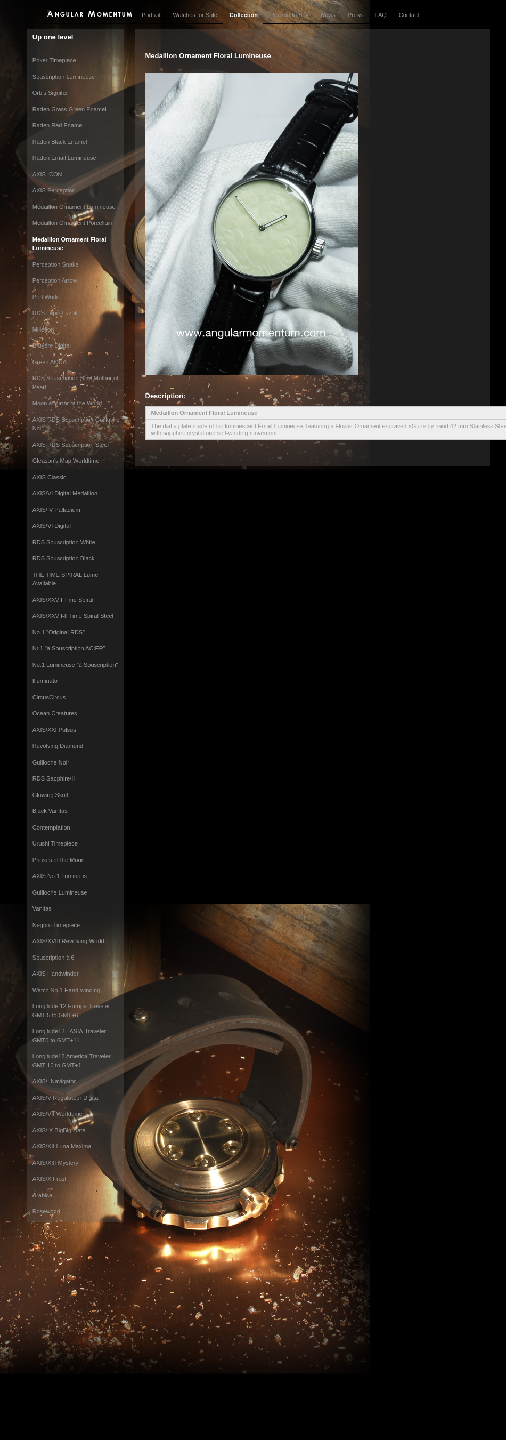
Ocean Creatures (54, 713)
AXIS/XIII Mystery (55, 1163)
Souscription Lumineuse (63, 77)
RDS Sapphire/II (53, 778)
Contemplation (51, 827)
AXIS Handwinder (55, 973)
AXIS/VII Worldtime (57, 1114)
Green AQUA (49, 362)
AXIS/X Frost (49, 1179)
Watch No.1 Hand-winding (66, 990)
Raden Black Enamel (59, 142)
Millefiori (43, 329)
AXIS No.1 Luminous (59, 876)
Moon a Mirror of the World (67, 403)
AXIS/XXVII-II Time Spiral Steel (72, 616)
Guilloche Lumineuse (59, 892)
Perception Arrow (54, 280)
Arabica (42, 1195)
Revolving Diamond (57, 746)
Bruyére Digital (51, 345)
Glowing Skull (50, 795)
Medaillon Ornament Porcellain (72, 223)
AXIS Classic (49, 477)
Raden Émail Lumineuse (64, 158)
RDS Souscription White (63, 542)
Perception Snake (55, 264)
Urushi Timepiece (55, 843)
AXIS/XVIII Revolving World (68, 941)
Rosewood (46, 1211)
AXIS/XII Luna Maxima (62, 1146)
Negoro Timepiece (56, 925)
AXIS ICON (47, 174)
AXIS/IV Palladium (56, 509)
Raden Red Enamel (58, 125)
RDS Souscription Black (63, 558)
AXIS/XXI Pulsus (54, 730)
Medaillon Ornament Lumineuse (74, 207)
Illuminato (45, 681)
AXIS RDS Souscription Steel (70, 444)
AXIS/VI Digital (51, 525)
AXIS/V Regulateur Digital (66, 1098)
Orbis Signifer (50, 93)
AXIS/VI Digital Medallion (64, 493)
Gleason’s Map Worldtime (66, 460)
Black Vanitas (50, 811)
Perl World (46, 297)
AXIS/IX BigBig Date (59, 1130)
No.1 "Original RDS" (58, 632)
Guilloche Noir (50, 762)
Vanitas (42, 908)
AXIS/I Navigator (54, 1081)
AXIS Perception (54, 190)
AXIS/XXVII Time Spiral (62, 600)
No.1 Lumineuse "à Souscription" (75, 665)
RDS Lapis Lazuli (54, 313)
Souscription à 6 (53, 957)
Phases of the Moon (58, 860)
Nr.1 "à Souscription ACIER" (68, 648)
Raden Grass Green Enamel (69, 109)
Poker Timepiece (54, 60)
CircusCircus (49, 697)
